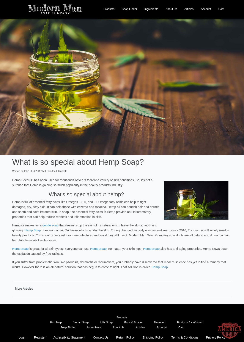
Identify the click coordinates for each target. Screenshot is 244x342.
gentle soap (50, 225)
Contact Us (100, 337)
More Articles (24, 288)
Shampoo (159, 322)
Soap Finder (129, 9)
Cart (221, 9)
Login (22, 337)
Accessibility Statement (69, 337)
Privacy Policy (215, 337)
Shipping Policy (153, 337)
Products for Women (190, 322)
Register (40, 337)
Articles (189, 9)
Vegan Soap (81, 322)
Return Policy (125, 337)
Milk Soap (106, 322)
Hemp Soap (32, 230)
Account (206, 9)
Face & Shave (133, 322)
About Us (171, 9)
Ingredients (151, 9)
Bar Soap (56, 322)
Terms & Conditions (184, 337)
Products (109, 9)
